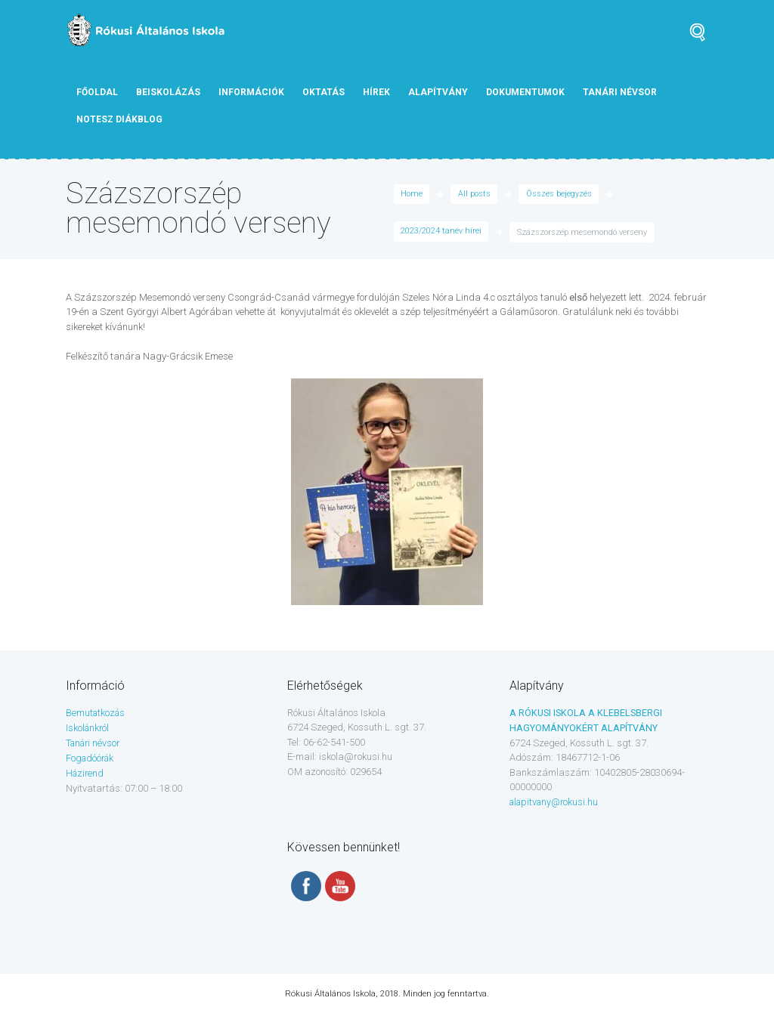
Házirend (86, 771)
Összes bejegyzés (560, 194)
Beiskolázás (168, 92)
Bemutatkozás (97, 712)
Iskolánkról (88, 727)
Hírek (376, 92)
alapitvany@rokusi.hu (556, 801)
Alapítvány (438, 92)
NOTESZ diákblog (119, 119)
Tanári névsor (95, 742)
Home (412, 194)
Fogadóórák (91, 756)
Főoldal (97, 92)
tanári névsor (620, 92)
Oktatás (323, 92)
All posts (475, 194)
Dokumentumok (525, 92)
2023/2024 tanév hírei (441, 232)
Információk (251, 92)
